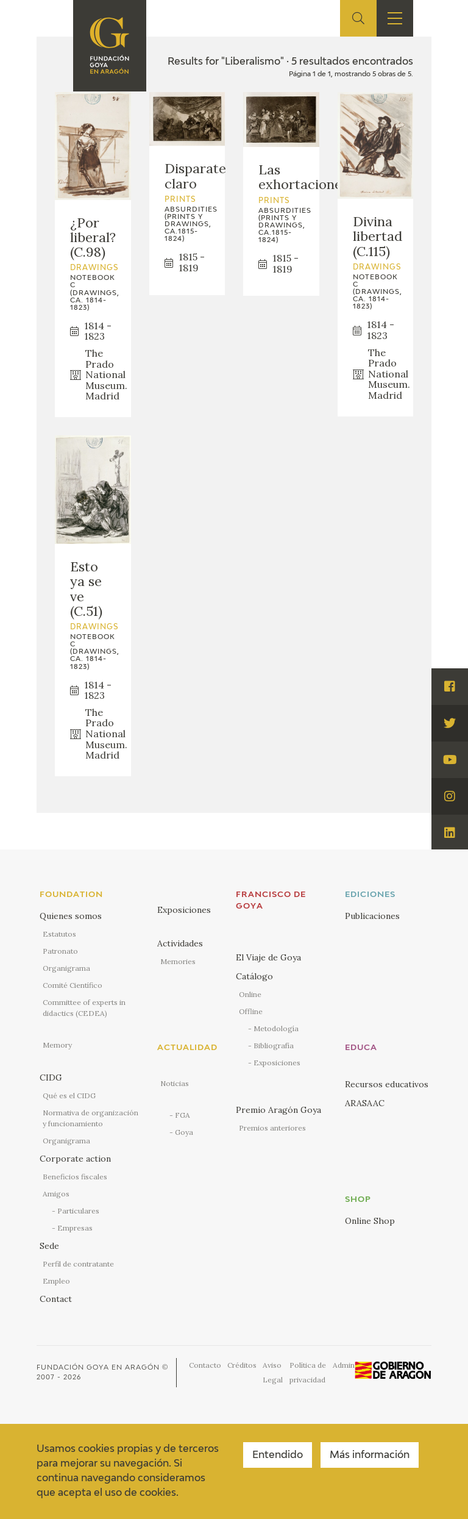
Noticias (174, 1083)
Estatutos (59, 933)
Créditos (242, 1365)
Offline (251, 1011)
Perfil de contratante (78, 1263)
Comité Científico (72, 985)
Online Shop (370, 1220)
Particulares (78, 1210)
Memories (178, 961)
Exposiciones (184, 909)
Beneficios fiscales (75, 1176)
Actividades (180, 943)
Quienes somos (71, 915)
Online (250, 994)
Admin (344, 1365)
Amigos (56, 1193)
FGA (182, 1115)
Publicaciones (372, 915)
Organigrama (66, 968)
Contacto (205, 1365)
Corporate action (75, 1158)
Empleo (56, 1280)
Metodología (276, 1028)
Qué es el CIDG (69, 1095)
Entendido (277, 1455)
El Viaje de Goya (268, 957)
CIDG (51, 1077)
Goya (184, 1132)
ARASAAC (365, 1103)
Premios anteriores (272, 1127)
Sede (49, 1245)
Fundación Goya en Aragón (98, 1367)
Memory (57, 1044)
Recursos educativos (386, 1084)
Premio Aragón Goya (278, 1109)
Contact (56, 1298)
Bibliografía (274, 1045)
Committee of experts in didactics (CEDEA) (84, 1008)
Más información (370, 1455)
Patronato (60, 951)
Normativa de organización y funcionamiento (90, 1118)
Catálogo (254, 976)
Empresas (75, 1227)
